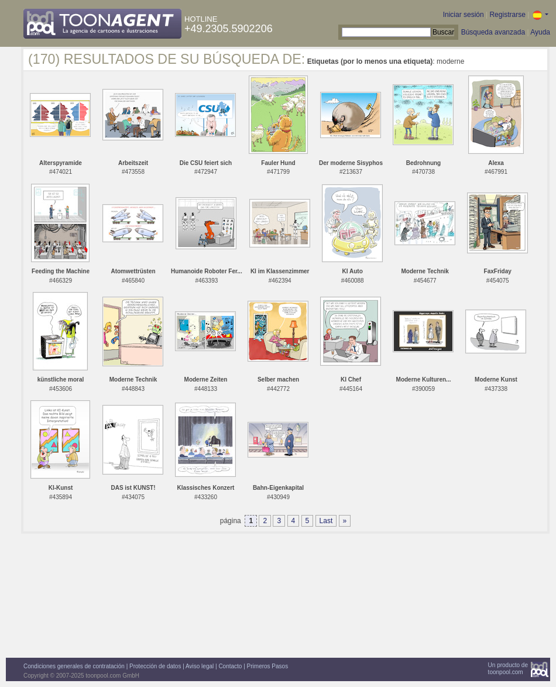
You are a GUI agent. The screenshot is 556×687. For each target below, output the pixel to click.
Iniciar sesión (463, 15)
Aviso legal (200, 666)
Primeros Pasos (268, 666)
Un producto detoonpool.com (508, 668)
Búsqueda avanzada (493, 32)
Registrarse (507, 15)
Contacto (230, 666)
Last (326, 521)
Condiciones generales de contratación (74, 666)
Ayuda (540, 32)
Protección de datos (155, 666)
